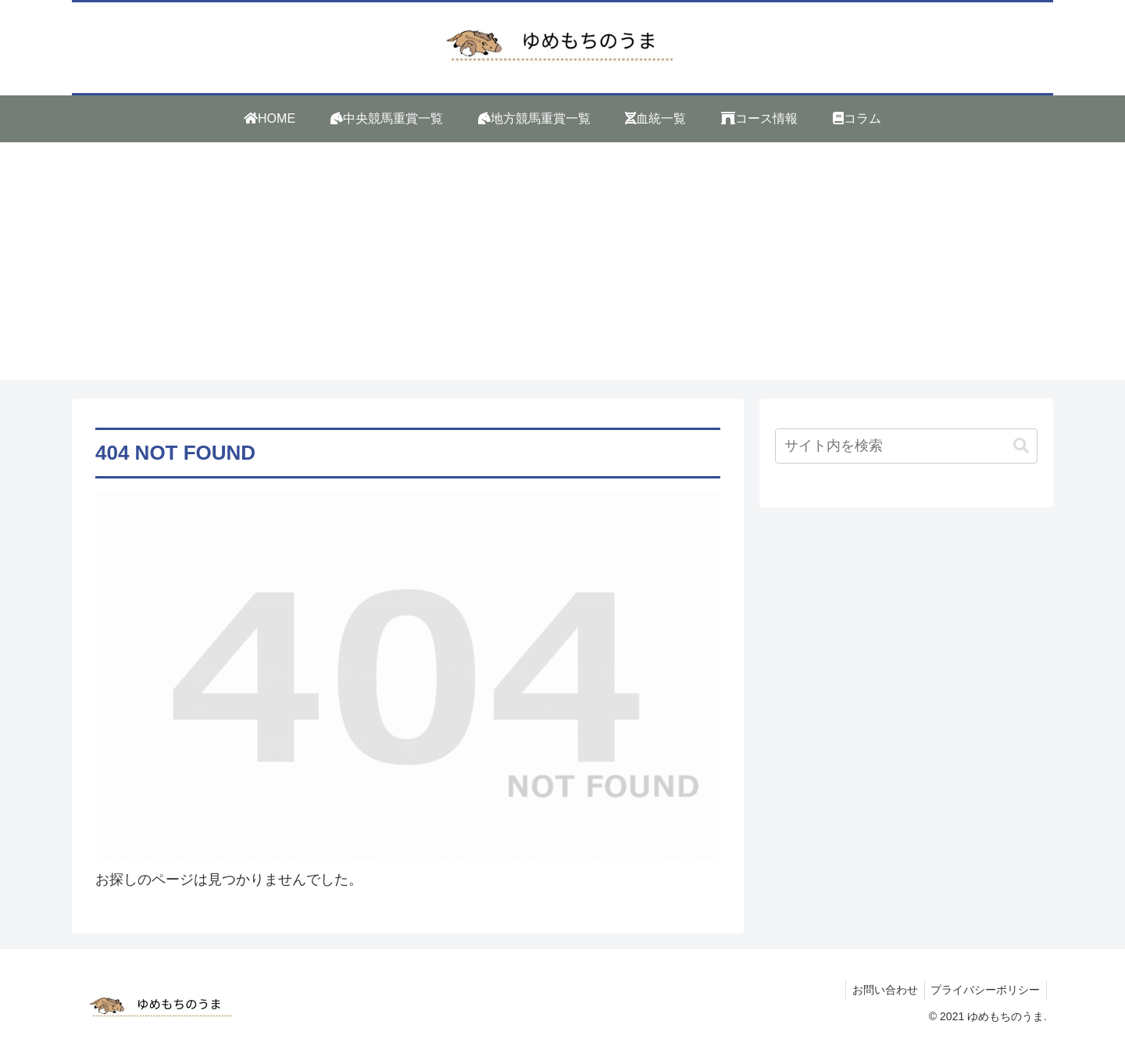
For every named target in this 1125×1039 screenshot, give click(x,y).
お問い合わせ (879, 989)
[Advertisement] (562, 270)
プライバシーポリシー (983, 989)
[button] (1021, 446)
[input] (906, 446)
